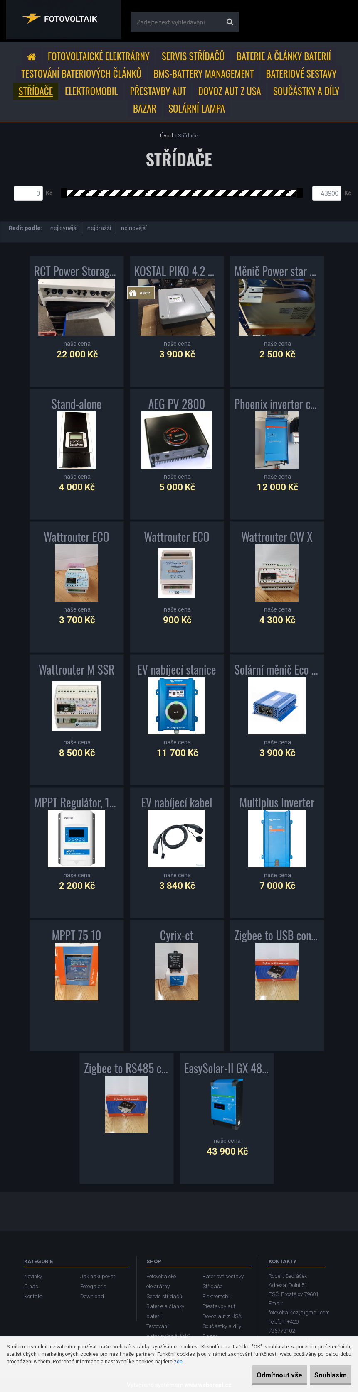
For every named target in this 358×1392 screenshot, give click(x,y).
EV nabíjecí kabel (176, 802)
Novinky (33, 1276)
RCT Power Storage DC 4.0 (76, 271)
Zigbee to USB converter (277, 935)
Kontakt (33, 1296)
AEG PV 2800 (176, 404)
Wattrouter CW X (277, 536)
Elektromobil (91, 91)
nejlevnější (63, 228)
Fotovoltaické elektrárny (99, 56)
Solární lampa (196, 108)
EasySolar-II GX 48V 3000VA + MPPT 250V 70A (226, 1068)
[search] (229, 22)
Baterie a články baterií (284, 56)
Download (92, 1296)
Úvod (166, 135)
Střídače (36, 91)
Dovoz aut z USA (229, 91)
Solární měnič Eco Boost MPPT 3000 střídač (277, 669)
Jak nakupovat (97, 1276)
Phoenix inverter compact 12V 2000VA (277, 404)
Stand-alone (76, 404)
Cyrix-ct (176, 935)
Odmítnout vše (261, 1375)
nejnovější (134, 228)
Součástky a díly (306, 91)
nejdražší (99, 228)
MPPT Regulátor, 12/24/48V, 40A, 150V (76, 802)
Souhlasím (325, 1375)
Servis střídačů (193, 56)
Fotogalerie (93, 1286)
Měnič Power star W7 (277, 271)
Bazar (144, 108)
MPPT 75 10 (76, 935)
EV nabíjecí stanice (176, 669)
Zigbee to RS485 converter (126, 1068)
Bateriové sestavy (301, 73)
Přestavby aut (158, 91)
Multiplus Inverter (277, 802)
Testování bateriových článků (81, 73)
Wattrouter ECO (76, 536)
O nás (31, 1286)
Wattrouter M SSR (77, 669)
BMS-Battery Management (203, 73)
